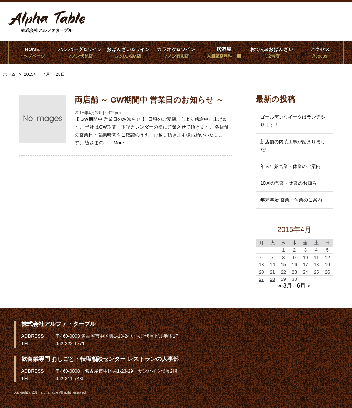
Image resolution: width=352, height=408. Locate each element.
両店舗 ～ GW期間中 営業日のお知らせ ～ (149, 99)
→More (116, 142)
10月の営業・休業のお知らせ (290, 183)
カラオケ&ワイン (176, 52)
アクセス (319, 52)
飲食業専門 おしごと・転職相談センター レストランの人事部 (100, 359)
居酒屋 (224, 52)
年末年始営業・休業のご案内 (290, 166)
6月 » (303, 286)
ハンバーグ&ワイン (80, 52)
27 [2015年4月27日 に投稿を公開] (261, 279)
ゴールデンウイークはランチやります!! (292, 121)
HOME (32, 52)
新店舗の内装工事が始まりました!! (292, 145)
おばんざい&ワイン (128, 52)
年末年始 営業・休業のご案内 (291, 200)
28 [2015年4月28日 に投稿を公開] (272, 279)
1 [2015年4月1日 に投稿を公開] (283, 250)
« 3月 (285, 286)
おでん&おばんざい (272, 52)
